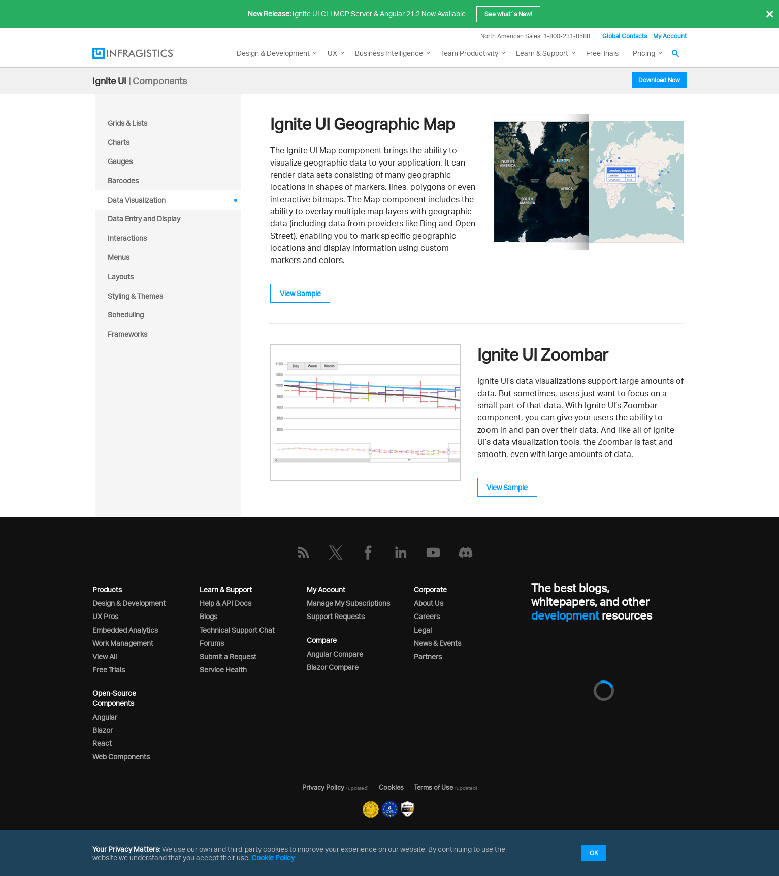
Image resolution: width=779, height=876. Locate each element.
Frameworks (127, 334)
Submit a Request (228, 656)
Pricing (644, 53)
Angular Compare (335, 654)
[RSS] (303, 552)
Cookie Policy (273, 857)
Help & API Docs (225, 603)
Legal (423, 630)
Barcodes (123, 180)
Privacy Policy (323, 787)
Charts (118, 142)
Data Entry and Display (144, 218)
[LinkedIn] (401, 552)
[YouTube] (433, 552)
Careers (427, 616)
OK (594, 853)
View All (104, 656)
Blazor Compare (333, 667)
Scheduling (126, 314)
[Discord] (466, 552)
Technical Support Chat (237, 630)
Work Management (122, 643)
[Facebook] (368, 552)
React (102, 743)
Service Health (223, 669)
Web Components (121, 756)
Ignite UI (109, 80)
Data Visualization (137, 200)
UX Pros (105, 616)
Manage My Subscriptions (348, 603)
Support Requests (336, 616)
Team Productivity (469, 53)
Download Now (659, 80)
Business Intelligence (389, 53)
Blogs (208, 616)
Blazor (102, 730)
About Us (428, 603)
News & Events (437, 643)
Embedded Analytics (125, 630)
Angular (104, 716)
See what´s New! (508, 14)
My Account (670, 36)
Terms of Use (433, 787)
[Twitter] (336, 552)
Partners (428, 656)
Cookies (391, 787)
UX (332, 53)
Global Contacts (624, 36)
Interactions (127, 238)
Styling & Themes (135, 295)
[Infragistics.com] (143, 53)
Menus (118, 257)
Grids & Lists (127, 123)
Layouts (121, 276)
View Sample (300, 293)
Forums (212, 643)
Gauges (120, 161)
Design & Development (129, 603)
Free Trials (602, 53)
